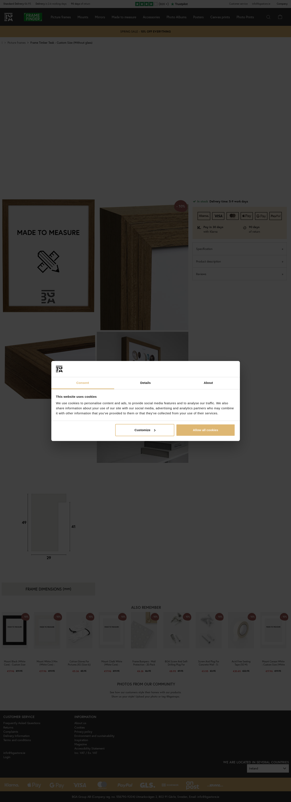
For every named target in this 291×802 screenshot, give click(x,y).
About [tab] (208, 383)
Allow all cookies (205, 430)
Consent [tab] (82, 383)
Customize (145, 430)
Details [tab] (145, 383)
